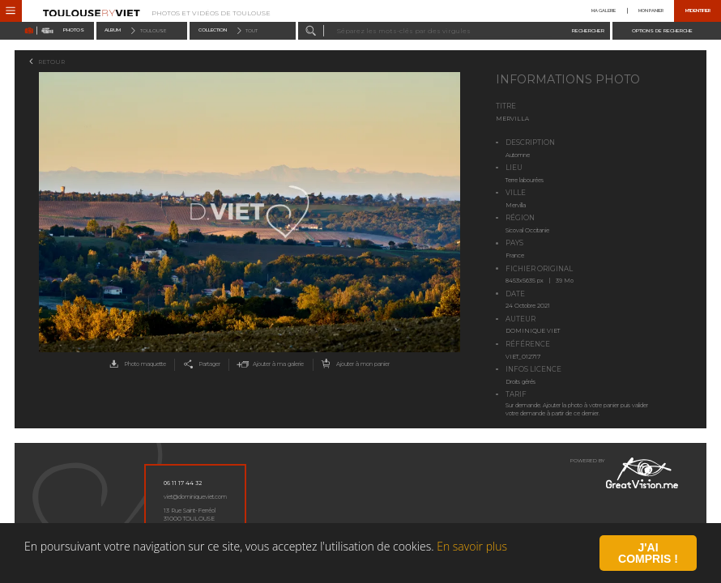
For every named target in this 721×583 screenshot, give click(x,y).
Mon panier (650, 10)
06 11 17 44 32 (183, 483)
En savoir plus (472, 564)
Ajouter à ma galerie (269, 365)
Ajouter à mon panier (354, 365)
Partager (200, 365)
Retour (51, 62)
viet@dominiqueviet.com (195, 496)
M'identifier (697, 10)
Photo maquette (135, 365)
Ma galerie (603, 10)
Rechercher (588, 30)
